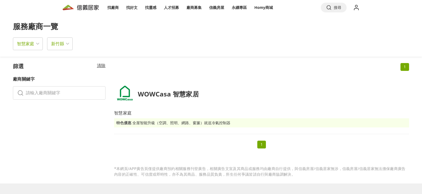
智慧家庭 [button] (25, 44)
